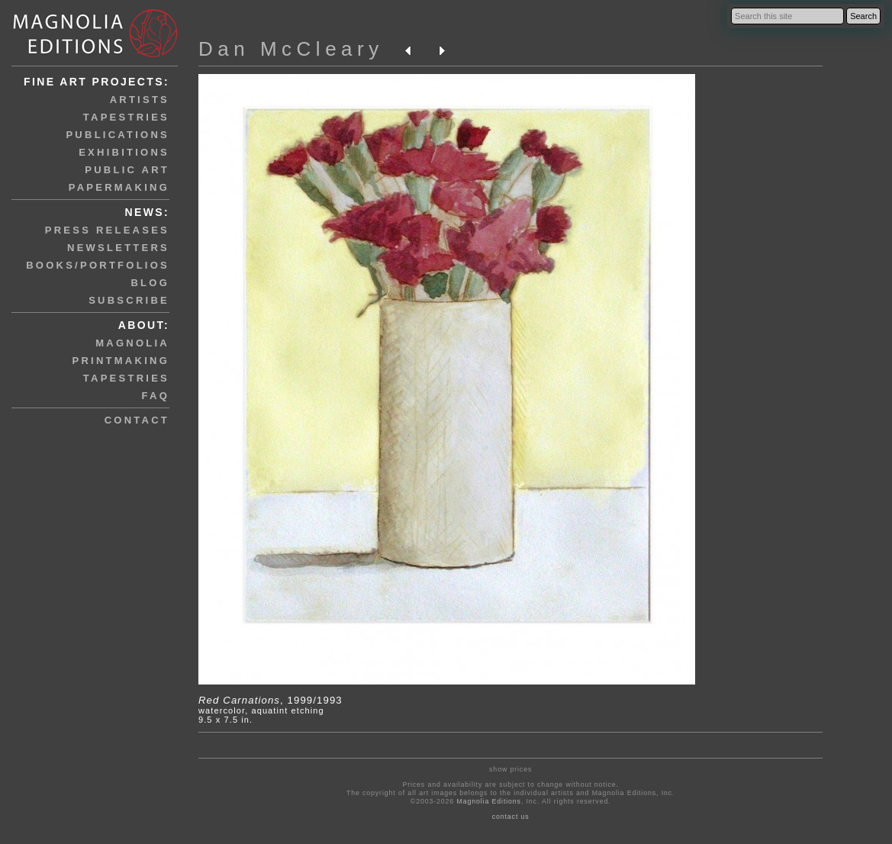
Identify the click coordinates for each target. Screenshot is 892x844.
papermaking (119, 187)
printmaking (120, 360)
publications (117, 134)
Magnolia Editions (488, 801)
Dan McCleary (291, 48)
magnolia (132, 343)
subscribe (129, 300)
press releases (107, 230)
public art (127, 170)
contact (137, 420)
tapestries (126, 117)
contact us (511, 816)
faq (155, 395)
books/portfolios (97, 265)
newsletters (118, 247)
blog (149, 282)
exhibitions (124, 152)
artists (139, 99)
